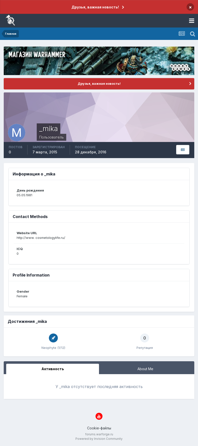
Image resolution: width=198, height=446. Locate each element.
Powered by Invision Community (99, 439)
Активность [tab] (52, 369)
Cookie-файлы (99, 428)
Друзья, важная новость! (95, 7)
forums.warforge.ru (99, 434)
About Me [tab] (145, 369)
